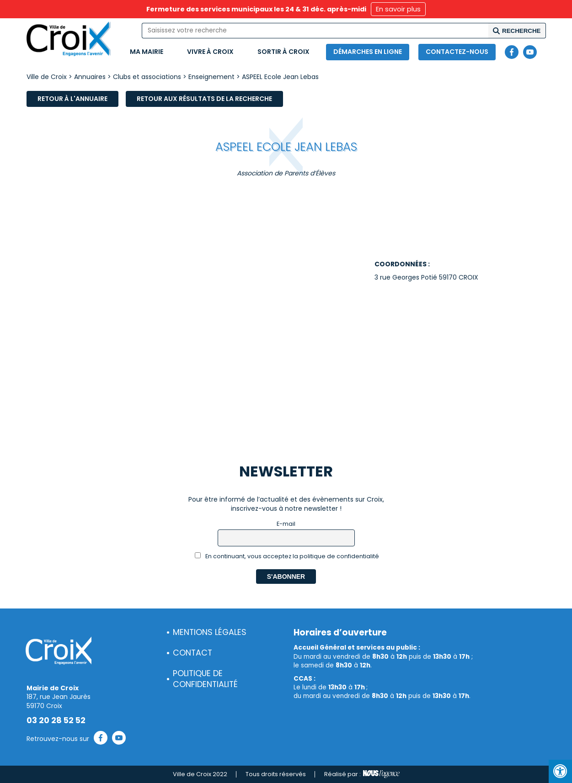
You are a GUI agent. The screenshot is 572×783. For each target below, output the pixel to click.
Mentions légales (209, 632)
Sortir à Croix (283, 51)
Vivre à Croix (210, 51)
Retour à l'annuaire (72, 98)
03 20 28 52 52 (56, 720)
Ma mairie (146, 51)
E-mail (286, 524)
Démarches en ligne (367, 51)
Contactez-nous (457, 51)
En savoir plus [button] (398, 9)
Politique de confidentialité (205, 679)
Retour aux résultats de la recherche (204, 98)
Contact (192, 652)
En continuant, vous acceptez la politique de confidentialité (287, 556)
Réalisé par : (362, 774)
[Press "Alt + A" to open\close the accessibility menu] (560, 771)
